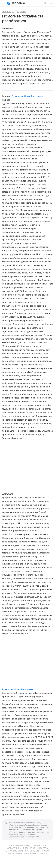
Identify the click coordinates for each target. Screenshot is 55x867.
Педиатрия (21, 12)
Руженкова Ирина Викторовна (27, 96)
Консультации (8, 12)
